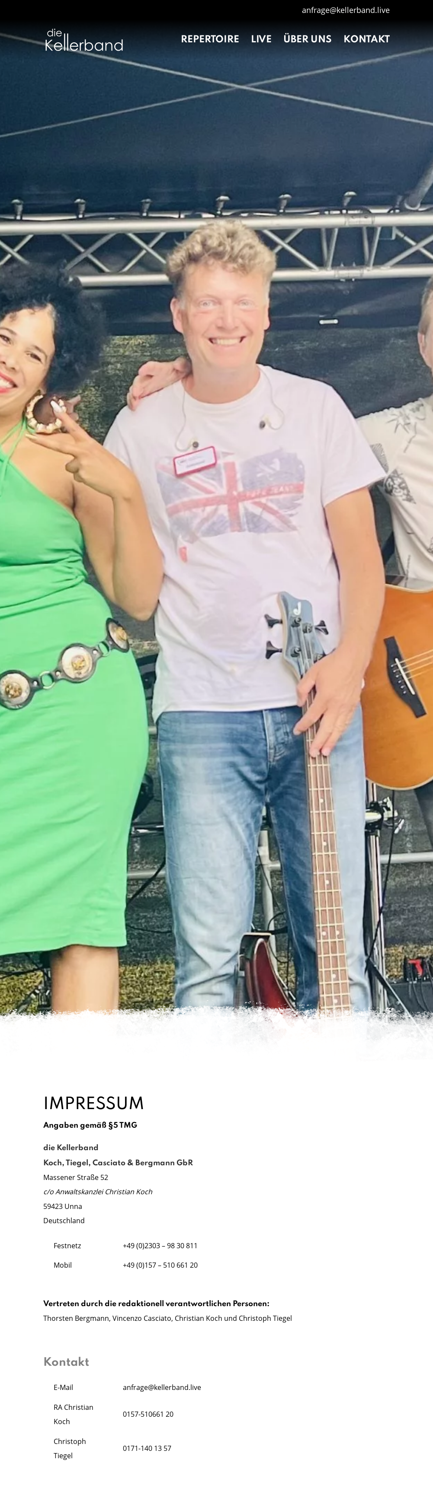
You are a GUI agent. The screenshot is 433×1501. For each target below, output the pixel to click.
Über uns (307, 41)
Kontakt (366, 41)
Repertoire (210, 41)
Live (261, 41)
